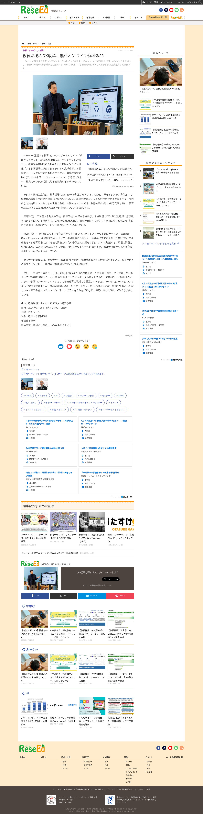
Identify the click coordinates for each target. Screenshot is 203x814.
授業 (73, 23)
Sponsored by (115, 497)
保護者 (69, 395)
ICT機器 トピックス (83, 409)
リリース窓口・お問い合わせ (63, 789)
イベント (138, 17)
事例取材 (129, 779)
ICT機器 (106, 17)
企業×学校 (130, 775)
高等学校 (43, 395)
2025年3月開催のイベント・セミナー (85, 402)
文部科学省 (88, 762)
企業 (148, 768)
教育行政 (90, 17)
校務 (83, 23)
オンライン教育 (87, 395)
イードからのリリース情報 (140, 789)
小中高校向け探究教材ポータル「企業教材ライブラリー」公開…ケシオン (119, 174)
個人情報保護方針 (124, 789)
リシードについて (110, 789)
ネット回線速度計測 (174, 757)
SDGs (128, 765)
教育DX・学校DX (53, 402)
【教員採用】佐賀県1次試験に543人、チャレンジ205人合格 (113, 180)
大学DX (58, 17)
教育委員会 (88, 765)
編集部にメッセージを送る (125, 186)
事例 (122, 17)
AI (57, 395)
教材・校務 (74, 17)
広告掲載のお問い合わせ (84, 789)
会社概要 (98, 789)
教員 (148, 765)
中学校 (94, 163)
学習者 (149, 762)
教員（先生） (31, 402)
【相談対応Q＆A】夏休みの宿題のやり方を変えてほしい (112, 169)
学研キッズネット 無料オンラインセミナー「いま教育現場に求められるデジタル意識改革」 (64, 374)
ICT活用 (129, 762)
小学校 (121, 395)
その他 (94, 23)
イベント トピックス (34, 409)
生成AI (42, 17)
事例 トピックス (59, 409)
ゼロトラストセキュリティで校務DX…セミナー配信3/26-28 (57, 553)
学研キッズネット (32, 369)
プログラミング (132, 772)
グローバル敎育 (132, 768)
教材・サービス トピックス (112, 409)
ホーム (26, 17)
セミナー (106, 395)
